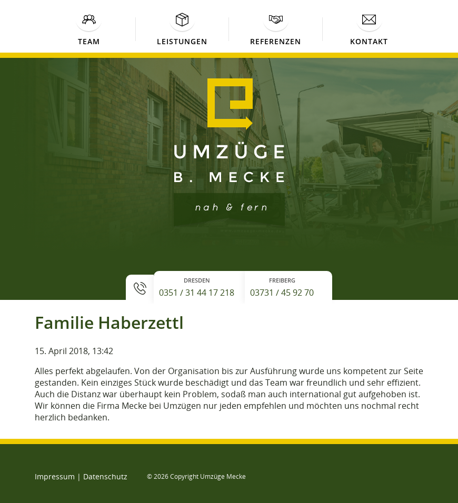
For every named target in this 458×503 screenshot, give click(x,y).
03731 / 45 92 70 (282, 292)
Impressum (55, 476)
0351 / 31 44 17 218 (196, 292)
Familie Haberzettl (109, 322)
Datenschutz (105, 476)
